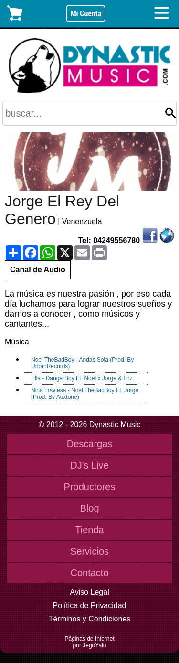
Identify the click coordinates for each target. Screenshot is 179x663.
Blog (89, 508)
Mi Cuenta (85, 13)
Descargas (90, 443)
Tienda (89, 529)
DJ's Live (89, 465)
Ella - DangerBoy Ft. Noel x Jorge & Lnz (82, 378)
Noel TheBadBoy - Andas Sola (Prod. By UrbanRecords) (82, 363)
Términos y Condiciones (90, 619)
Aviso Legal (89, 592)
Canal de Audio (37, 270)
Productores (90, 486)
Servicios (89, 551)
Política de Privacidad (89, 605)
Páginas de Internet (89, 638)
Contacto (89, 572)
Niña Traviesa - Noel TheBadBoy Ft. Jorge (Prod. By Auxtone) (84, 393)
